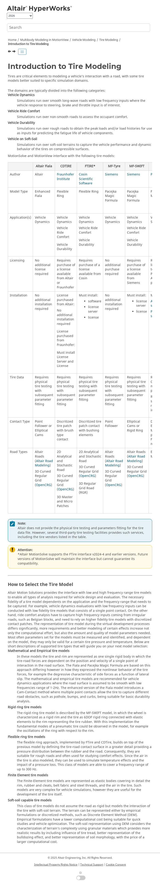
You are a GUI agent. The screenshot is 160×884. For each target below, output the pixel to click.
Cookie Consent (116, 865)
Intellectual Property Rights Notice (55, 865)
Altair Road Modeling (44, 463)
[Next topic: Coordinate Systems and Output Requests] (14, 52)
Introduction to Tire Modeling (28, 44)
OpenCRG (43, 485)
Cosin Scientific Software (86, 179)
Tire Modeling (108, 40)
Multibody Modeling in (44, 40)
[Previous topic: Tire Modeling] (10, 52)
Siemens (111, 174)
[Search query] (78, 28)
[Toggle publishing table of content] (22, 52)
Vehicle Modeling (84, 40)
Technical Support (91, 865)
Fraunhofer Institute (65, 176)
